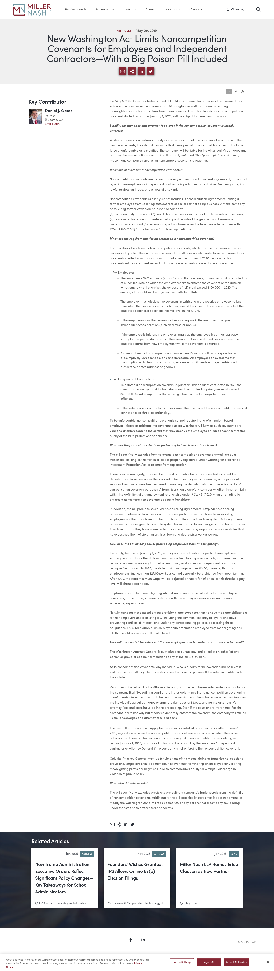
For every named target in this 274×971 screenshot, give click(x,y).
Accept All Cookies (236, 964)
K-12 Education (49, 903)
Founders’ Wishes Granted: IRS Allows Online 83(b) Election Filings (135, 872)
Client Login (237, 9)
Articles (124, 31)
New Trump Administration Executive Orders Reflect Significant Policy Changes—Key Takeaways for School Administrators (64, 879)
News (233, 854)
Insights (130, 9)
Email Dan (52, 124)
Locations (172, 9)
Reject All (209, 964)
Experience (105, 9)
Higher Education (75, 903)
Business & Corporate (126, 903)
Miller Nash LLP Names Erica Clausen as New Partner (209, 868)
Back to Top (247, 942)
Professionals (76, 9)
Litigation (190, 903)
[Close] (268, 963)
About (150, 9)
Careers (195, 9)
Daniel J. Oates (58, 111)
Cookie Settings (182, 964)
